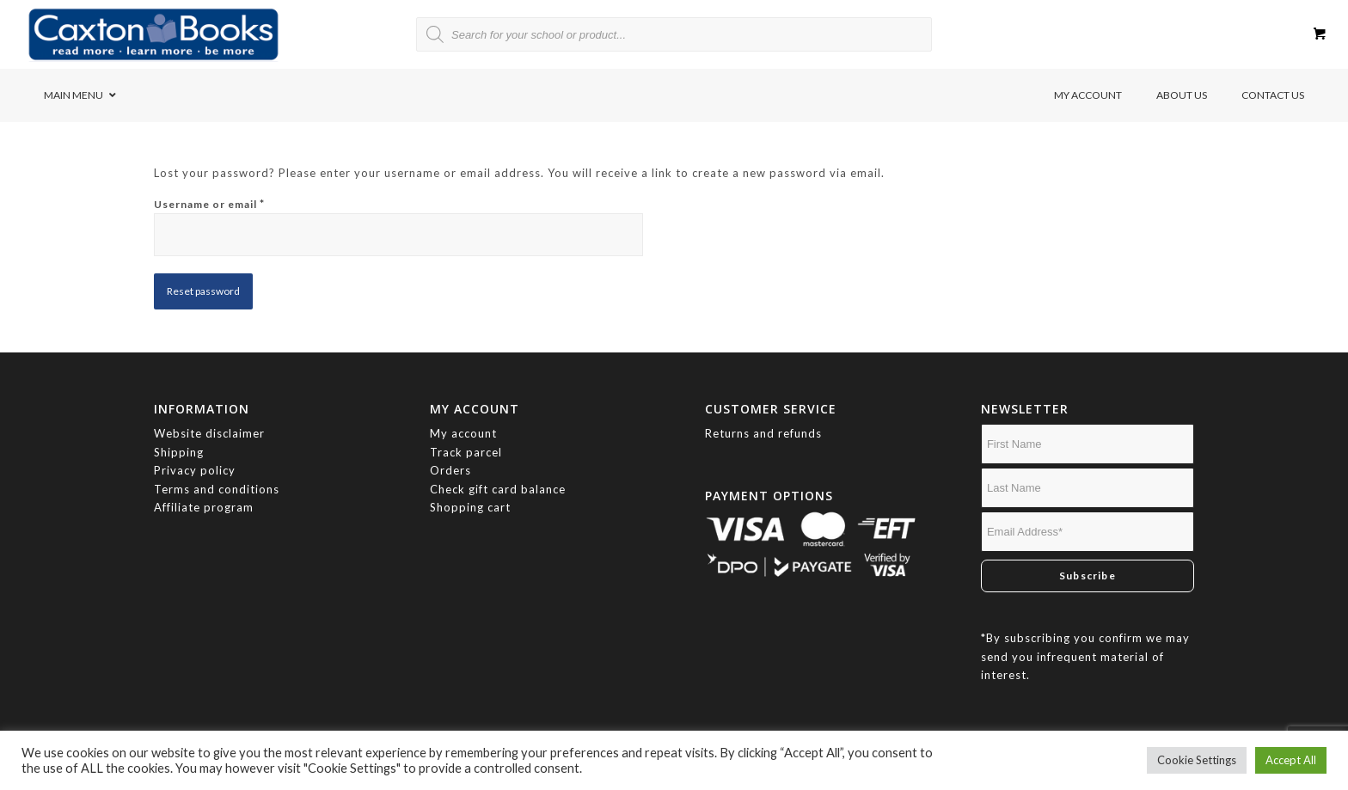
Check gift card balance (498, 489)
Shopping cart (470, 507)
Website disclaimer (209, 433)
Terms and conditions (216, 489)
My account (463, 433)
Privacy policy (196, 470)
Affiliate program (204, 507)
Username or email (209, 204)
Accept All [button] (1290, 760)
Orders (450, 470)
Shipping (179, 452)
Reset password (203, 291)
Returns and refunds (763, 433)
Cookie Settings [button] (1196, 760)
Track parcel (466, 452)
